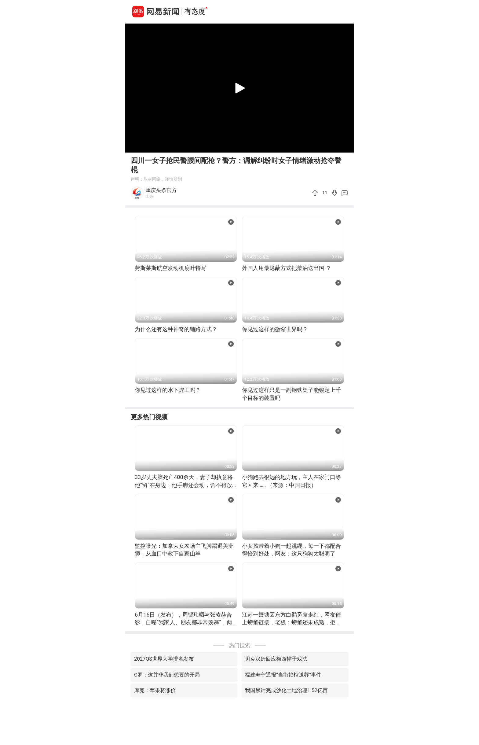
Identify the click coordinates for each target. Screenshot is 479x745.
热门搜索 (239, 645)
